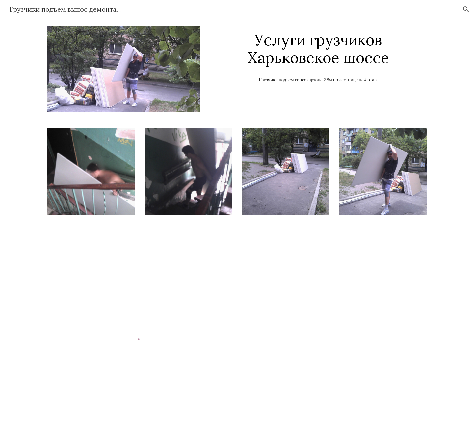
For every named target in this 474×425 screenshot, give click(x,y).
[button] (466, 9)
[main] (318, 48)
